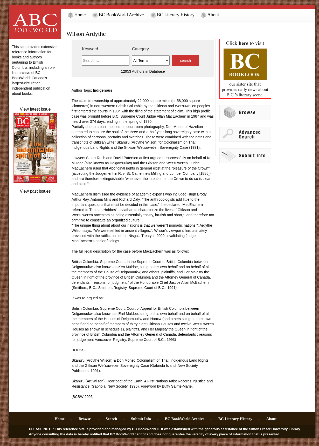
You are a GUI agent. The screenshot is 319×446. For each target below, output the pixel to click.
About (210, 14)
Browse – (89, 419)
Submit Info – (145, 419)
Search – (115, 419)
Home (77, 14)
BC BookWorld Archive (118, 14)
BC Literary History (172, 14)
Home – (63, 419)
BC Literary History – (239, 419)
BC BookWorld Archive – (188, 419)
